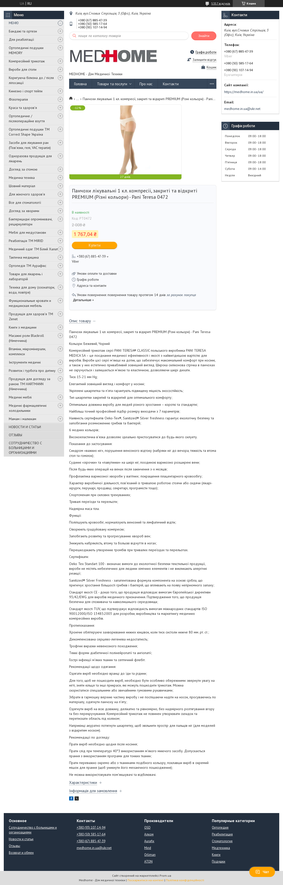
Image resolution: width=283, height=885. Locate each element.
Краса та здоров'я (23, 107)
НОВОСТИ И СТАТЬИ (25, 427)
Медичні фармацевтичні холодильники (27, 408)
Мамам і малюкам (22, 419)
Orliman (150, 855)
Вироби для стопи (22, 69)
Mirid (147, 848)
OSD (147, 827)
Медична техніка (22, 177)
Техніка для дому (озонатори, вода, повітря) (32, 290)
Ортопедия (220, 827)
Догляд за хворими (24, 211)
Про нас (146, 84)
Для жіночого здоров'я (27, 194)
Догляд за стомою (23, 169)
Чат (262, 872)
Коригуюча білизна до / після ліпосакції (31, 80)
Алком (149, 834)
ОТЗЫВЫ (15, 435)
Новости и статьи (21, 839)
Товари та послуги (112, 84)
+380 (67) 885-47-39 (91, 841)
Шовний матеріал (22, 186)
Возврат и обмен (21, 853)
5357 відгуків (220, 3)
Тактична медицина (24, 257)
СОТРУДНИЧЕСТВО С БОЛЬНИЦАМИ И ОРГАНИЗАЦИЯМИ (25, 448)
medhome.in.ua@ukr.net (242, 108)
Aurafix (149, 841)
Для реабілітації (21, 39)
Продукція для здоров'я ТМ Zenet (31, 316)
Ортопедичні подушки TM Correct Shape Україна (29, 132)
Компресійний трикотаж (27, 61)
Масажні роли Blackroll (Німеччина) (26, 338)
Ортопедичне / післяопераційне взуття (27, 118)
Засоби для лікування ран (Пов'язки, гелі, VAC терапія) (30, 145)
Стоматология (222, 841)
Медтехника (221, 848)
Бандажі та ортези (23, 31)
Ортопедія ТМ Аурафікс (27, 265)
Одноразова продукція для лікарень (30, 158)
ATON (148, 861)
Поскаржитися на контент (145, 880)
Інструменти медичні (25, 362)
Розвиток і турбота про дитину (32, 370)
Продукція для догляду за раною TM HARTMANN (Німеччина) (29, 384)
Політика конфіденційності (185, 880)
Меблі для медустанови (27, 232)
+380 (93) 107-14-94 (91, 827)
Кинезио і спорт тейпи (25, 91)
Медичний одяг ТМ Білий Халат (33, 249)
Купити (95, 245)
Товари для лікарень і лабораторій (25, 276)
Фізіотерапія (18, 99)
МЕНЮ (14, 23)
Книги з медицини (22, 327)
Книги (216, 855)
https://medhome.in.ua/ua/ (243, 92)
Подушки (218, 861)
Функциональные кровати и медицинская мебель (30, 303)
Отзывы (14, 846)
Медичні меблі (20, 397)
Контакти (171, 84)
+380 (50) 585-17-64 (91, 834)
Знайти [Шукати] (203, 36)
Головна (80, 84)
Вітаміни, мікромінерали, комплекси (27, 351)
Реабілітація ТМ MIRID (26, 240)
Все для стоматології (25, 202)
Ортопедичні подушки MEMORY (26, 50)
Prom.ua (165, 875)
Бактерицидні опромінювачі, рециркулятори (30, 221)
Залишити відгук (204, 60)
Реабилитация (222, 834)
